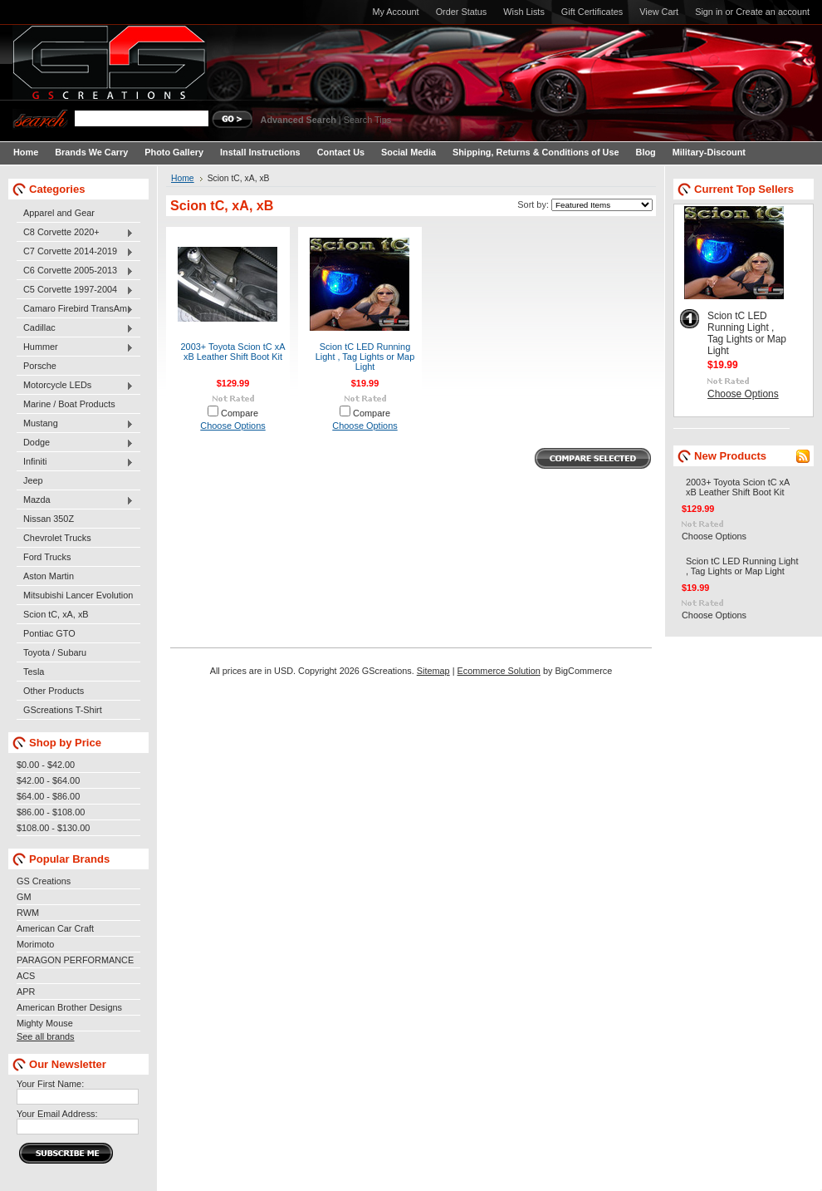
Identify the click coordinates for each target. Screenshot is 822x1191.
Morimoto (35, 944)
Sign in (708, 12)
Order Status (461, 12)
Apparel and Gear (59, 213)
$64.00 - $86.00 (48, 796)
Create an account (773, 12)
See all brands (46, 1036)
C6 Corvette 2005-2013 (75, 271)
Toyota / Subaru (54, 652)
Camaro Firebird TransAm (75, 309)
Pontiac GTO (49, 633)
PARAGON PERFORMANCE (75, 960)
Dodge (75, 443)
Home (182, 178)
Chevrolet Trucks (57, 538)
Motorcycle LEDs (75, 385)
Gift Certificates (592, 12)
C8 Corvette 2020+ (75, 233)
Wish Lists (524, 12)
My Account (395, 12)
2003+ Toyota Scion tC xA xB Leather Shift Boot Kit (233, 352)
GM (24, 897)
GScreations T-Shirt (62, 710)
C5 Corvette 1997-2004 (75, 290)
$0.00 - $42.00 (46, 765)
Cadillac (75, 328)
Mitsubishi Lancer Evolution (78, 595)
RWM (28, 913)
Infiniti (75, 462)
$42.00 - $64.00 (48, 780)
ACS (26, 976)
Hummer (75, 347)
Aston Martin (48, 576)
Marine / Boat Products (69, 404)
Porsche (39, 366)
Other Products (53, 691)
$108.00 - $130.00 (53, 828)
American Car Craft (55, 928)
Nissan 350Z (48, 519)
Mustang (75, 424)
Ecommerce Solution (499, 671)
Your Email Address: (57, 1114)
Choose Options (232, 426)
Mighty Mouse (45, 1023)
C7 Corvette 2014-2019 (75, 252)
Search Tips (367, 120)
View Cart (658, 12)
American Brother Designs (69, 1007)
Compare (239, 413)
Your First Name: (50, 1084)
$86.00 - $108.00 (51, 812)
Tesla (33, 672)
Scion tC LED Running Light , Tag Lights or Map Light (365, 357)
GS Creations (44, 881)
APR (26, 992)
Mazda (75, 500)
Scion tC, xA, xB (56, 614)
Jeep (33, 480)
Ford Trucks (47, 557)
